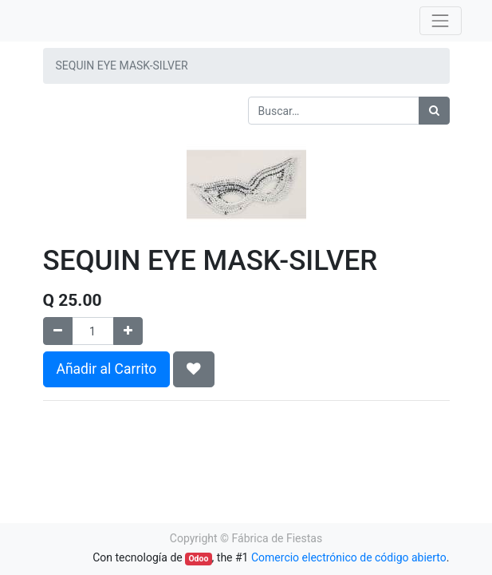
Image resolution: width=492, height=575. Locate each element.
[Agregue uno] (128, 331)
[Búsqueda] (434, 111)
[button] (194, 369)
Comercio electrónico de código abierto (349, 557)
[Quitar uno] (58, 331)
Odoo (198, 558)
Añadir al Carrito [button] (107, 369)
